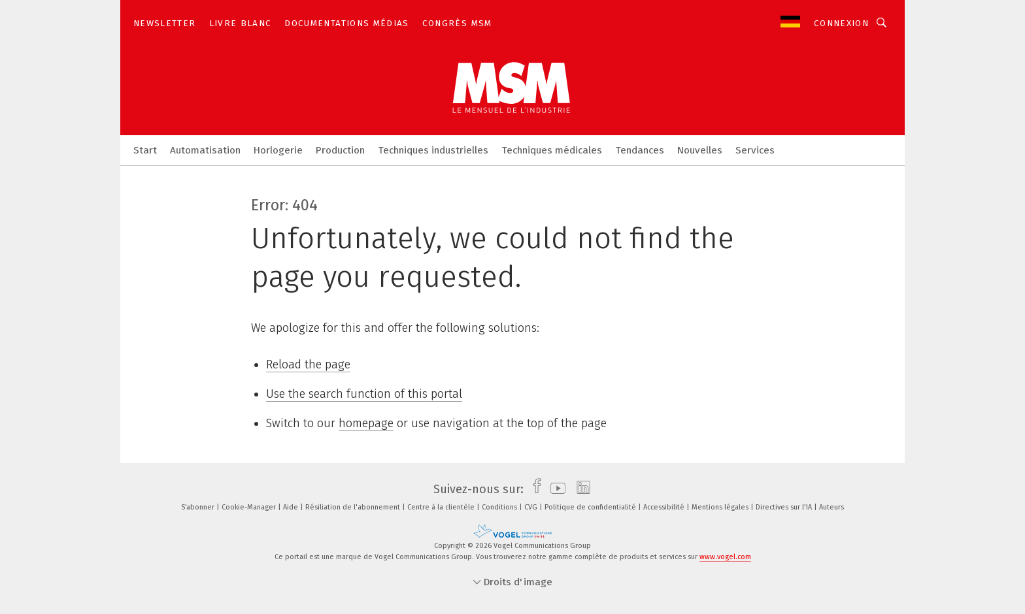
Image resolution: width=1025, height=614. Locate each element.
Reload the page (308, 364)
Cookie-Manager (250, 507)
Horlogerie (278, 150)
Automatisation (205, 150)
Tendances (639, 150)
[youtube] (554, 489)
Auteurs (831, 507)
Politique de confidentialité (591, 507)
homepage (366, 423)
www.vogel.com (725, 557)
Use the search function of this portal (364, 394)
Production (340, 150)
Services (755, 150)
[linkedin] (580, 489)
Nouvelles (699, 150)
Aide (291, 507)
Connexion (841, 23)
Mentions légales (721, 507)
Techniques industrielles (433, 150)
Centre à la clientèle (442, 507)
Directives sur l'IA (785, 507)
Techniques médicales (551, 150)
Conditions (500, 507)
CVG (531, 507)
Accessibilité (664, 507)
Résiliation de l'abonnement (353, 507)
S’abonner (198, 507)
